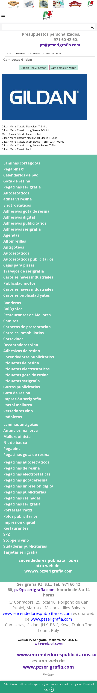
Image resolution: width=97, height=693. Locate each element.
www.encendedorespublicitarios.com (37, 613)
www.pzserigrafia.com (51, 619)
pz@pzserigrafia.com (60, 44)
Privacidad (88, 684)
